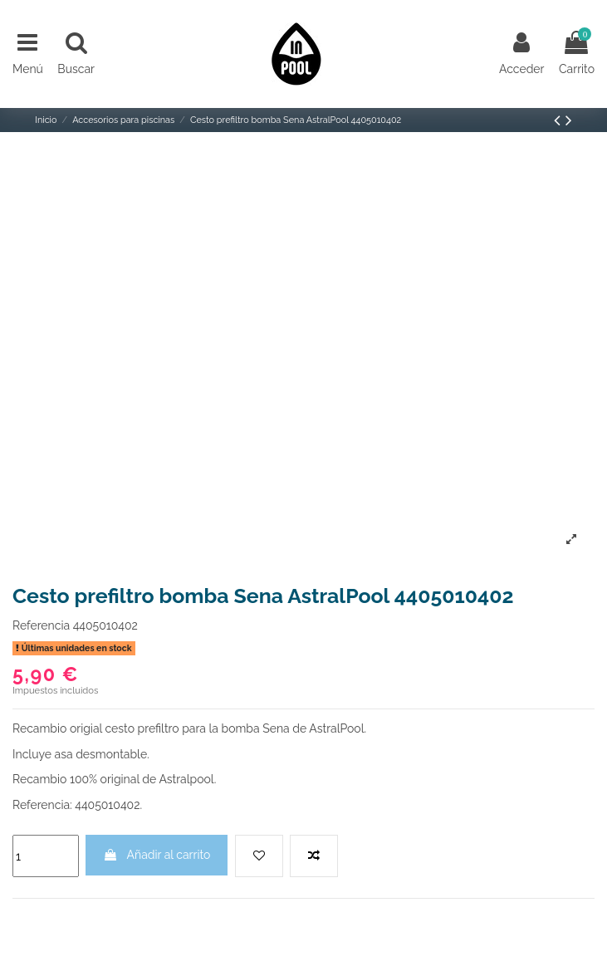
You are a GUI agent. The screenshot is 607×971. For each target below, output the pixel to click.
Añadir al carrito (156, 854)
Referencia (41, 625)
